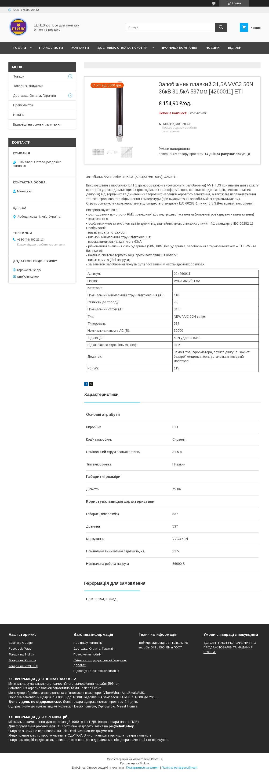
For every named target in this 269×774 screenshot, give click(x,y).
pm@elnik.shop (28, 276)
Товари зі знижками (28, 86)
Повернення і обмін (87, 654)
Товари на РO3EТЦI (23, 666)
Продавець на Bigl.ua (134, 763)
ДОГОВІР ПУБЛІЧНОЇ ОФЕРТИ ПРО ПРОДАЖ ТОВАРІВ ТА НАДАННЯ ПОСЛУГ (230, 647)
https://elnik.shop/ (29, 270)
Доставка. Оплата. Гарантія (122, 47)
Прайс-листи (51, 47)
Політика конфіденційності (179, 767)
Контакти (80, 47)
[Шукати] (221, 27)
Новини (213, 47)
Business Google (21, 642)
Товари (19, 47)
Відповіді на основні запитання (42, 60)
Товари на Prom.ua (22, 660)
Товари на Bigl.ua (21, 654)
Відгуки (234, 47)
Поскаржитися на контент (143, 767)
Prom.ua (156, 759)
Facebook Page (20, 648)
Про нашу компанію (179, 47)
